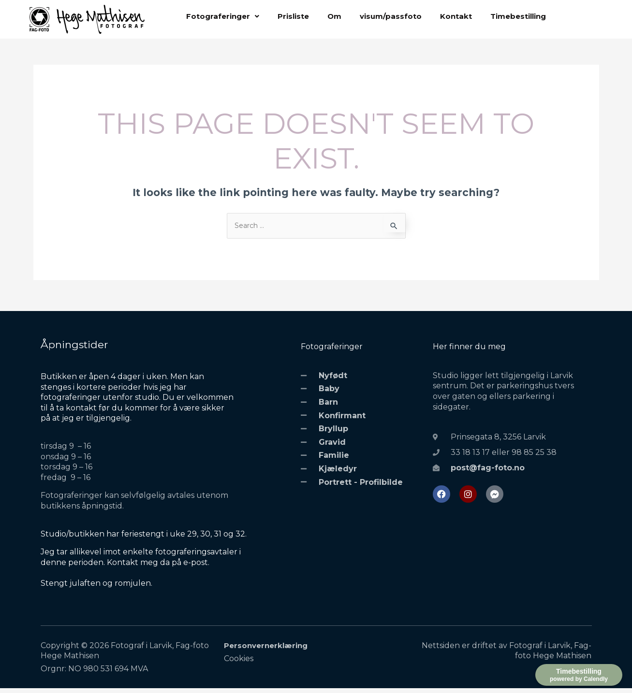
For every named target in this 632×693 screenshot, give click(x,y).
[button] (222, 16)
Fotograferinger (222, 16)
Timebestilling (518, 16)
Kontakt (456, 16)
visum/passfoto (391, 16)
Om (334, 16)
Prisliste (293, 16)
